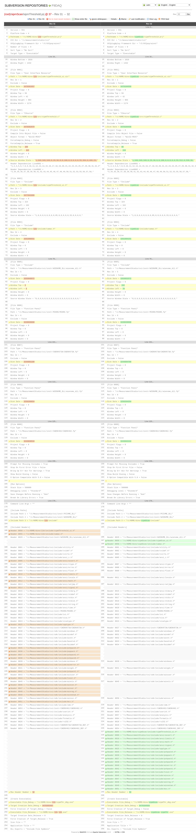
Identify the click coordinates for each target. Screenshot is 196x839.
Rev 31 (32, 19)
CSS (123, 832)
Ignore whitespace (99, 19)
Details (114, 19)
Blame (123, 19)
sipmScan (17, 14)
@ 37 (48, 14)
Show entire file (81, 19)
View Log (153, 19)
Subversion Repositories (26, 5)
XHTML (117, 832)
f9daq (57, 5)
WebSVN (83, 832)
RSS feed (165, 19)
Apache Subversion (99, 832)
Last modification (138, 19)
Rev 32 (149, 24)
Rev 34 (41, 19)
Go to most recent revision (59, 19)
